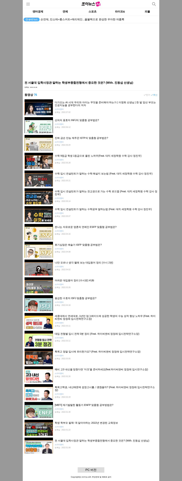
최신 (155, 95)
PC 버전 (91, 470)
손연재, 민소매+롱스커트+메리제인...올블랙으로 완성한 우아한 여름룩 (82, 19)
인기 (148, 95)
